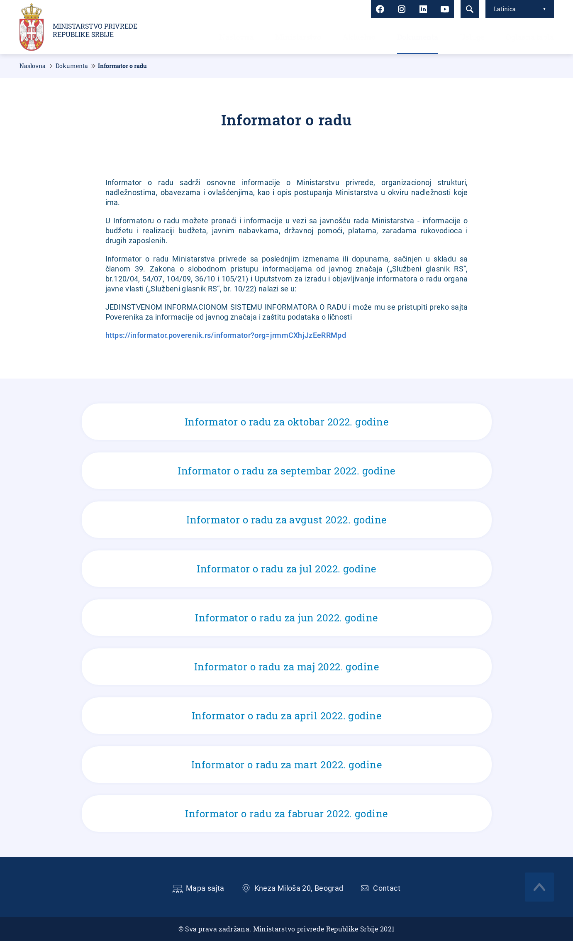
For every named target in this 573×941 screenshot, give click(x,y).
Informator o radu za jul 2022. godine (287, 568)
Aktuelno (359, 37)
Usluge (472, 37)
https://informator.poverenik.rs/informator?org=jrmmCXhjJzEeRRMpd (225, 335)
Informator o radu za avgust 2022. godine (287, 519)
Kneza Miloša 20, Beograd (299, 888)
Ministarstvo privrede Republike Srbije (95, 30)
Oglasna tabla (530, 37)
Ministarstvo (298, 37)
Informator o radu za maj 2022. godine (287, 666)
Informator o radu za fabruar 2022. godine (287, 813)
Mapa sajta (205, 888)
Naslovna (236, 37)
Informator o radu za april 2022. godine (287, 715)
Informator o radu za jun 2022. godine (287, 617)
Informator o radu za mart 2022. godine (287, 764)
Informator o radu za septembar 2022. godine (287, 470)
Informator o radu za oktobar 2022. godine (287, 421)
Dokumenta (417, 37)
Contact (386, 888)
